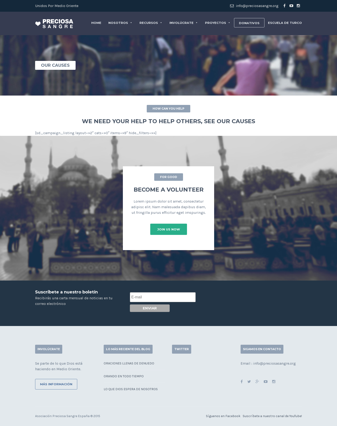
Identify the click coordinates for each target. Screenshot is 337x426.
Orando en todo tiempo (124, 376)
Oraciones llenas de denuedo (129, 363)
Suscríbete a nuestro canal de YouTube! (272, 416)
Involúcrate (183, 23)
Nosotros (120, 23)
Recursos (150, 23)
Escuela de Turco (285, 23)
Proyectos (218, 23)
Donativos (249, 23)
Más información (56, 384)
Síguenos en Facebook (223, 416)
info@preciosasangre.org (254, 6)
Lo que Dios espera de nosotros (131, 389)
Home (96, 23)
